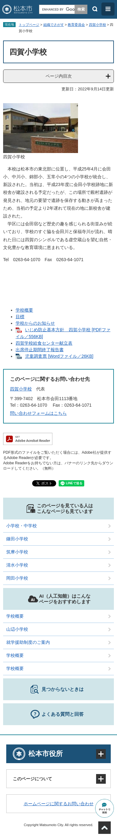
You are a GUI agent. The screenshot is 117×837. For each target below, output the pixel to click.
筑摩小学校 (17, 551)
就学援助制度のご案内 (28, 642)
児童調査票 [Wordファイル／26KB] (59, 356)
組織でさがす (53, 24)
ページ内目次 (59, 76)
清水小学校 (17, 564)
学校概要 (24, 310)
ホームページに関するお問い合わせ (59, 803)
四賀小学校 (97, 24)
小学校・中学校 (21, 525)
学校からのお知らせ (35, 323)
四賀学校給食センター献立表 (44, 343)
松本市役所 (45, 754)
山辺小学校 (17, 629)
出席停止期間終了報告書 (40, 349)
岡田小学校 (17, 578)
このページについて (32, 778)
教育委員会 (76, 24)
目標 (20, 316)
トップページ (29, 24)
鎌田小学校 (17, 538)
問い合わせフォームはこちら (38, 413)
